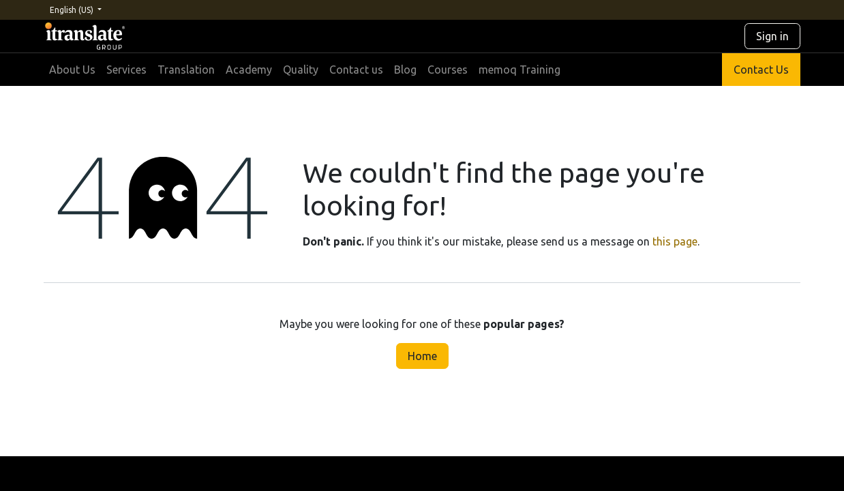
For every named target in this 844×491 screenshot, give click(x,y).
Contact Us (761, 69)
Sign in (772, 36)
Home (422, 356)
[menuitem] (72, 69)
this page (674, 241)
